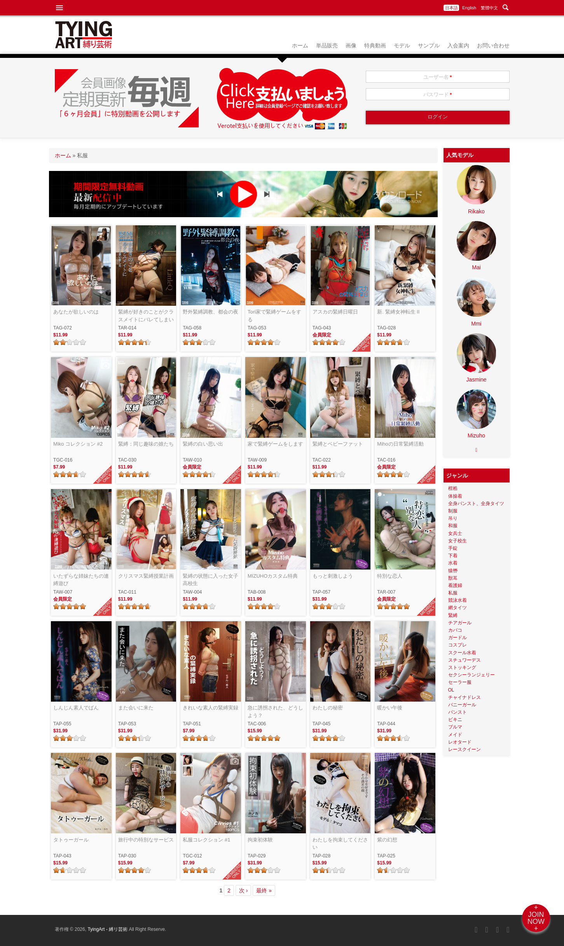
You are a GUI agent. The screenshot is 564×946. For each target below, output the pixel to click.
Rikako (476, 211)
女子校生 (457, 541)
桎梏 (452, 488)
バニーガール (462, 704)
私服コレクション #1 (206, 840)
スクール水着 (462, 652)
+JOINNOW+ (536, 918)
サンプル (429, 45)
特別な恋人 (389, 576)
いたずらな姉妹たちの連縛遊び (81, 580)
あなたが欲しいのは (76, 312)
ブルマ (455, 727)
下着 (452, 555)
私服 (452, 593)
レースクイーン (464, 749)
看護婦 (455, 585)
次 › (243, 890)
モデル (402, 45)
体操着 (455, 496)
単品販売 (327, 45)
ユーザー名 (437, 77)
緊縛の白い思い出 (203, 444)
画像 (351, 45)
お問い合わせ (493, 45)
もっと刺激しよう (333, 576)
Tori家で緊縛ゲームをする (274, 315)
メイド (455, 734)
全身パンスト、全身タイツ (476, 503)
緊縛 (452, 615)
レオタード (459, 742)
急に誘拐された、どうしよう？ (275, 711)
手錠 (452, 548)
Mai (476, 267)
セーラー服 (459, 682)
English (469, 7)
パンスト (457, 712)
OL (451, 690)
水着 (452, 563)
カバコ (455, 630)
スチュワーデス (464, 660)
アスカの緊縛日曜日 (335, 312)
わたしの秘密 (328, 708)
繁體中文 (489, 7)
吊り (452, 518)
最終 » (264, 890)
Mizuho (476, 435)
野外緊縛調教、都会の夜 (210, 312)
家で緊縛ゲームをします (275, 444)
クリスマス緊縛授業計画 (146, 576)
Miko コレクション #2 (78, 444)
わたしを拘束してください (340, 843)
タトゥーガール (71, 840)
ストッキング (462, 667)
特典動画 (375, 45)
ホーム (300, 45)
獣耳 (452, 578)
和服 (452, 525)
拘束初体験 (260, 840)
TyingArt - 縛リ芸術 (108, 929)
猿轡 (452, 570)
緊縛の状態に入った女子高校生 (210, 580)
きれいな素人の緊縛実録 (210, 708)
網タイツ (457, 607)
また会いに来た (136, 708)
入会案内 (458, 45)
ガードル (457, 637)
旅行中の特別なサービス (146, 840)
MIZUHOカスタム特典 (273, 576)
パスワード (437, 95)
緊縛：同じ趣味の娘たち (146, 444)
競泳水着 (457, 600)
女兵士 (455, 533)
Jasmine (476, 379)
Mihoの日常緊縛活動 (400, 444)
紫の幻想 (387, 840)
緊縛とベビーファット (338, 444)
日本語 (451, 7)
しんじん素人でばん (76, 708)
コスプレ (457, 645)
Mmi (476, 324)
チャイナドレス (464, 697)
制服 (452, 511)
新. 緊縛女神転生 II (398, 312)
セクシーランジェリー (471, 675)
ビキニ (455, 719)
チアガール (459, 622)
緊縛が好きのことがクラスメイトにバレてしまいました (146, 316)
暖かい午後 (389, 708)
